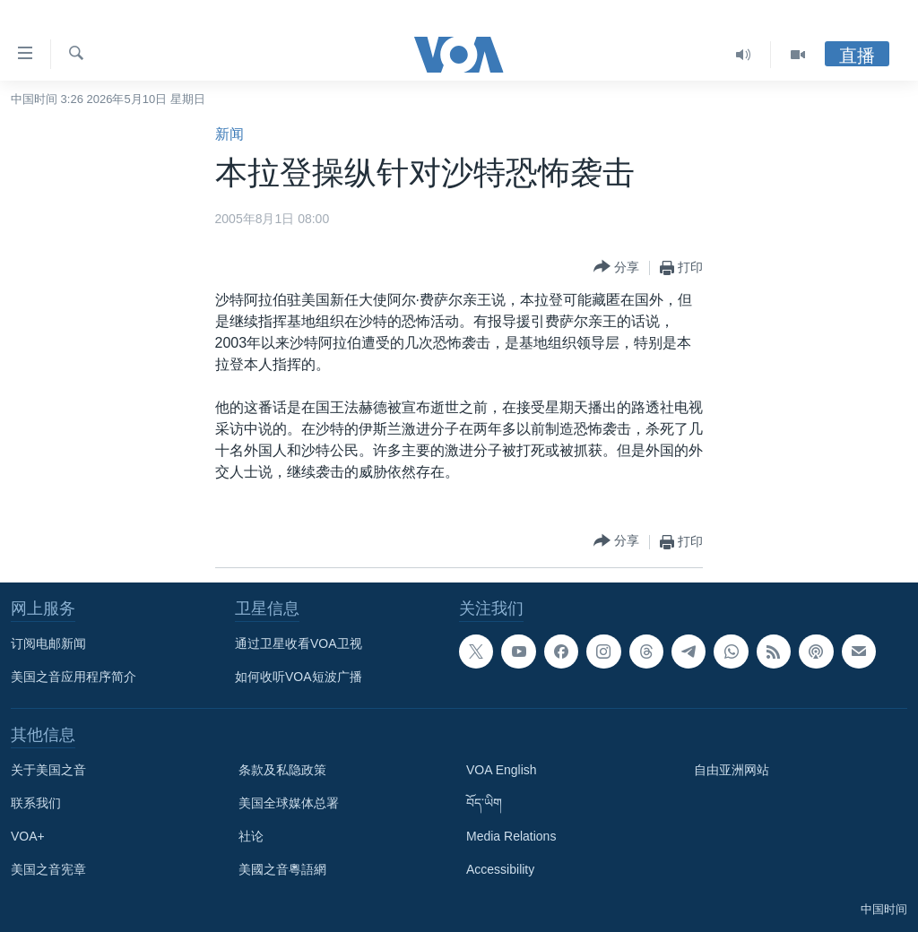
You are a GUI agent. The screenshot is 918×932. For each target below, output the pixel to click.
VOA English (501, 770)
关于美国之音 (48, 770)
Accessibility (500, 869)
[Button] (616, 267)
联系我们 (36, 803)
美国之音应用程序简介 (73, 676)
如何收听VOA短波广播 (298, 676)
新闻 (229, 134)
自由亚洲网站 (731, 770)
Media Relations (511, 836)
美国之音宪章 (48, 869)
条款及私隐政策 (282, 770)
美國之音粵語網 (282, 869)
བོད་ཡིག (484, 803)
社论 (251, 836)
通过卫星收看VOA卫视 (298, 643)
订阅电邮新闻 (48, 643)
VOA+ (28, 836)
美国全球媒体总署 (288, 803)
